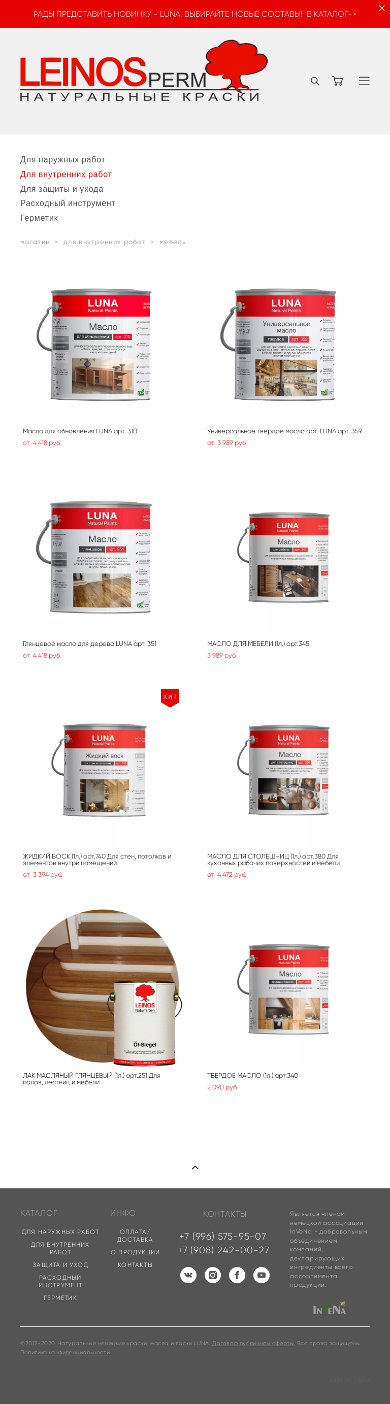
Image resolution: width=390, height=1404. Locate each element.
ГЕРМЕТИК (60, 1298)
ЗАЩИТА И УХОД (60, 1265)
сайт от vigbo (350, 1380)
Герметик (39, 218)
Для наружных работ (63, 159)
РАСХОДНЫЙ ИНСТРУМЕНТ (61, 1281)
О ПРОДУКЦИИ (135, 1252)
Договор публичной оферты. (253, 1343)
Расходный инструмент (68, 203)
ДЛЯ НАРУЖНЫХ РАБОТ (61, 1232)
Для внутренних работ (66, 174)
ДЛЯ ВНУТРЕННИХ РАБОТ (60, 1248)
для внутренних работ (104, 242)
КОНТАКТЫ (135, 1265)
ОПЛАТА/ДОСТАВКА (135, 1235)
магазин (35, 242)
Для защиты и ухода (62, 189)
